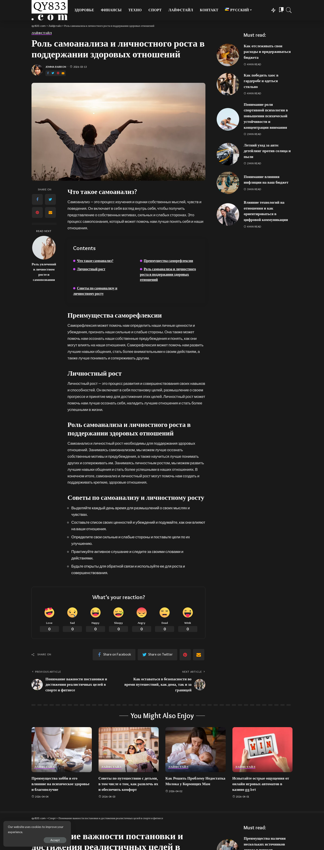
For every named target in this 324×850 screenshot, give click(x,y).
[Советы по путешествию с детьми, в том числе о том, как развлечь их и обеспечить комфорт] (129, 749)
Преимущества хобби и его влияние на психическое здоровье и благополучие (61, 783)
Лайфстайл (42, 33)
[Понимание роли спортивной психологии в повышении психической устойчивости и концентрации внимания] (228, 119)
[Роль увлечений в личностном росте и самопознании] (44, 247)
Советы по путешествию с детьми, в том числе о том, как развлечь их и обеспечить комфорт (128, 783)
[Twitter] (52, 73)
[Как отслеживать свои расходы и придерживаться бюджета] (228, 55)
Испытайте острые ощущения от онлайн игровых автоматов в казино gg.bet (260, 783)
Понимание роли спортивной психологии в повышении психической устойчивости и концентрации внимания (266, 116)
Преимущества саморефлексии (168, 261)
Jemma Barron (55, 66)
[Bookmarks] (281, 10)
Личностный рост (91, 269)
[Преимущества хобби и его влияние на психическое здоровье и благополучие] (62, 749)
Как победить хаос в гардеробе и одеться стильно (261, 81)
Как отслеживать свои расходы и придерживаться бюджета (267, 52)
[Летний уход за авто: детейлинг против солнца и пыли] (228, 154)
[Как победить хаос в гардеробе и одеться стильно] (228, 84)
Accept (55, 840)
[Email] (63, 73)
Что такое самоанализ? (95, 261)
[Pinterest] (58, 73)
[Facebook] (47, 73)
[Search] (288, 10)
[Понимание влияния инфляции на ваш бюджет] (228, 182)
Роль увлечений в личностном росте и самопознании (44, 272)
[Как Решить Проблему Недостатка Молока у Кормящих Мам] (195, 749)
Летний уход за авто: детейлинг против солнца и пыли (267, 151)
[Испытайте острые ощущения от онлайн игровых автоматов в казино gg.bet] (262, 749)
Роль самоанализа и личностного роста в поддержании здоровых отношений (168, 274)
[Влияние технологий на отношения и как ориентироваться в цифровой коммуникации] (228, 214)
